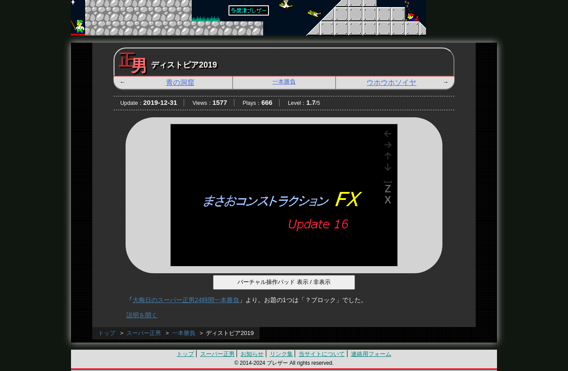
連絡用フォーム (371, 354)
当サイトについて (322, 354)
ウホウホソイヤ (391, 82)
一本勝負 (284, 81)
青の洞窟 (180, 82)
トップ (106, 333)
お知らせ (252, 354)
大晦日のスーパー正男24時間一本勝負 (186, 299)
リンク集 (281, 354)
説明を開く (142, 315)
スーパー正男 (143, 333)
